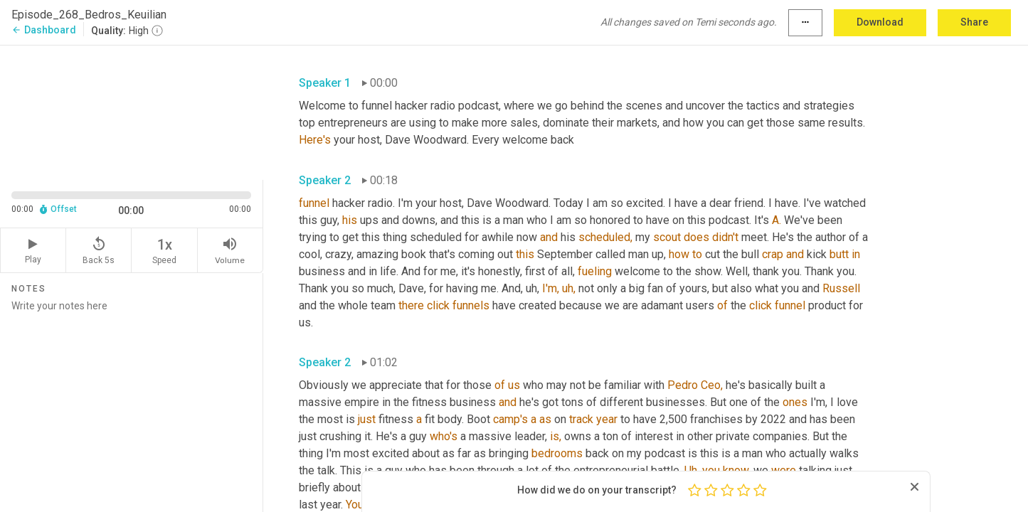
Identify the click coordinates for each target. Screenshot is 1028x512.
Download (880, 22)
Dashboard (43, 30)
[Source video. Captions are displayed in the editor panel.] (131, 111)
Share (974, 22)
